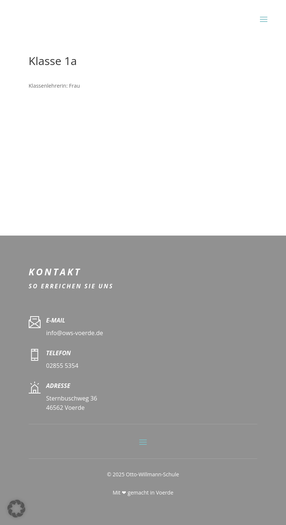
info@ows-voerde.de (74, 333)
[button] (16, 508)
